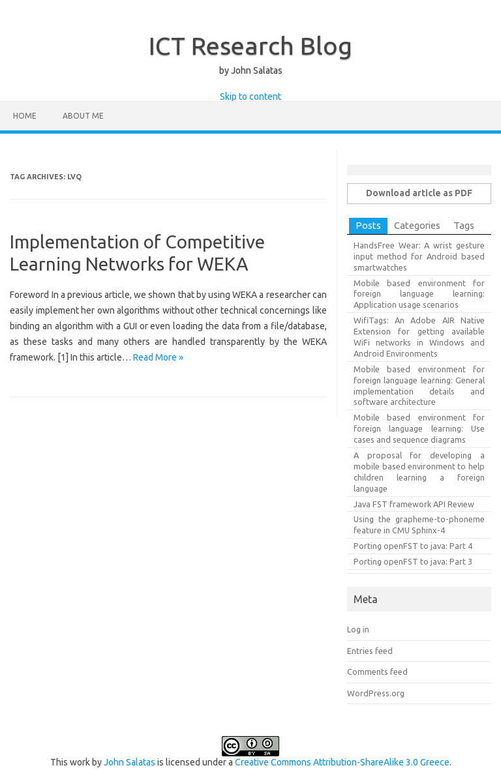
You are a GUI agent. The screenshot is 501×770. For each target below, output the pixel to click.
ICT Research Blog (250, 45)
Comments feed (377, 671)
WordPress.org (375, 693)
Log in (358, 629)
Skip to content (250, 96)
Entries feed (370, 650)
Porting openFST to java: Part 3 (413, 561)
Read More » (158, 357)
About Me (83, 115)
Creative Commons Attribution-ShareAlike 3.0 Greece (342, 762)
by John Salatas (250, 70)
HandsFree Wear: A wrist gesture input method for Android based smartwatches (419, 256)
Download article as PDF (419, 193)
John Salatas (129, 762)
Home (25, 115)
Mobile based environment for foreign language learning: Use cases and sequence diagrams (419, 428)
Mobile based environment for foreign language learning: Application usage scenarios (419, 294)
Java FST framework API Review (414, 504)
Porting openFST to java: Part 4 (413, 545)
